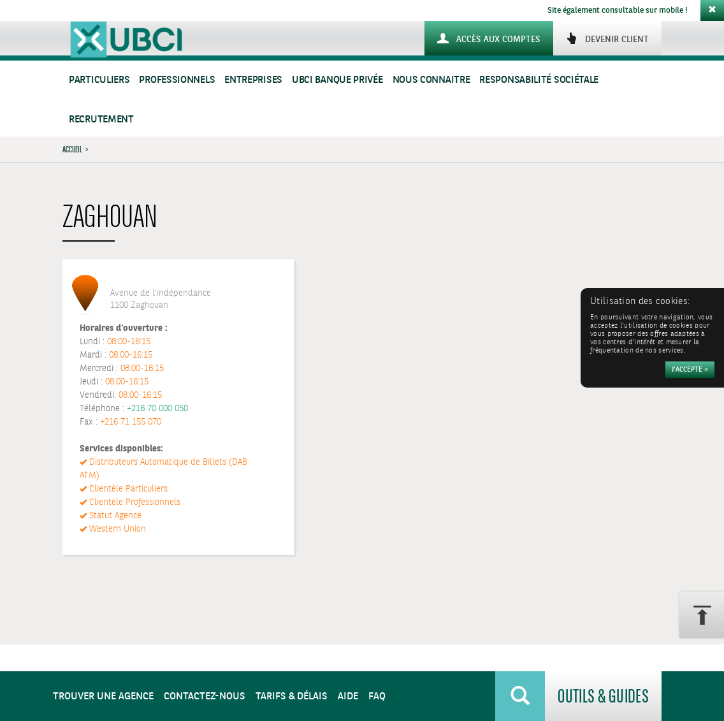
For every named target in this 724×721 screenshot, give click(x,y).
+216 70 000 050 (157, 409)
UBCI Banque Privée (337, 80)
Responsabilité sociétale (538, 80)
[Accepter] (689, 369)
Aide (348, 696)
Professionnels (177, 80)
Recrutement (101, 119)
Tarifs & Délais (292, 696)
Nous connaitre (431, 80)
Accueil (72, 149)
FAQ (377, 696)
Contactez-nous (204, 696)
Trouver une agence (103, 696)
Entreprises (253, 80)
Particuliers (99, 80)
